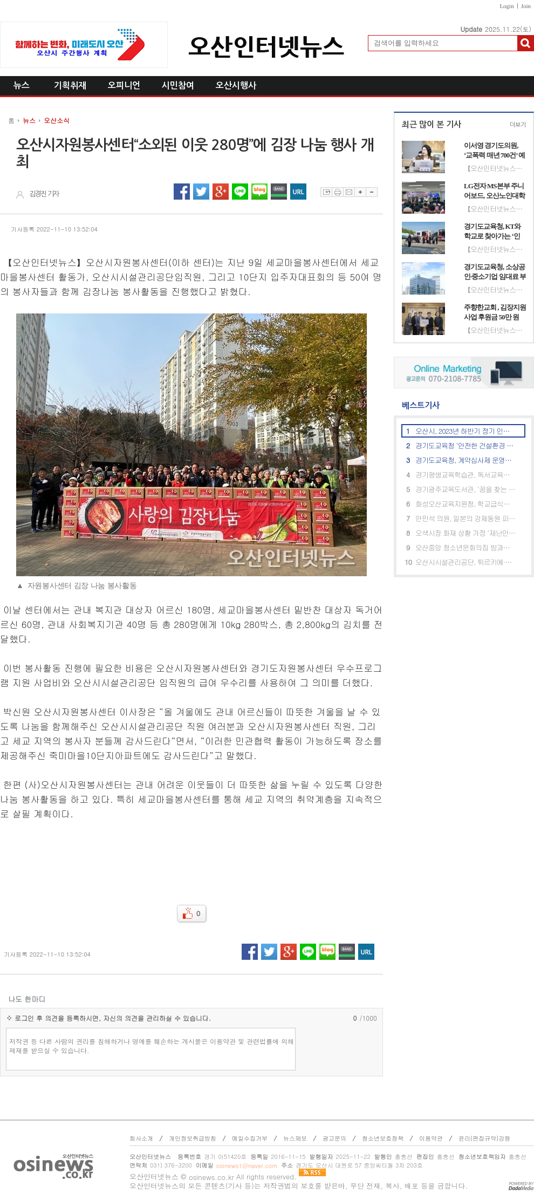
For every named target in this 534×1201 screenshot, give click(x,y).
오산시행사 (236, 85)
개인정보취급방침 (192, 1138)
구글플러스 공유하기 (221, 191)
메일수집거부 (250, 1138)
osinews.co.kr (211, 1177)
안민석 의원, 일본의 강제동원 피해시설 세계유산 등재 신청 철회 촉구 (465, 518)
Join (526, 6)
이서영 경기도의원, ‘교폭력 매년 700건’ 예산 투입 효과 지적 (494, 150)
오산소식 (57, 120)
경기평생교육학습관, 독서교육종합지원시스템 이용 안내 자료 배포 (465, 474)
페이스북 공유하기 (182, 191)
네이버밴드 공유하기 (279, 191)
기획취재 (70, 85)
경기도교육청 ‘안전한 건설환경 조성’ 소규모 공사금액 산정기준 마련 (465, 445)
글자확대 (360, 192)
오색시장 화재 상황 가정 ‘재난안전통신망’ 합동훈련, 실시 (465, 532)
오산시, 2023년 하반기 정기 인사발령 (465, 430)
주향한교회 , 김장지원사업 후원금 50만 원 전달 (495, 312)
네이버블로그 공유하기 (259, 191)
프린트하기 (337, 192)
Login (506, 6)
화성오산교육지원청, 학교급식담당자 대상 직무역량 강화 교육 (465, 503)
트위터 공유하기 (201, 191)
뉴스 (21, 85)
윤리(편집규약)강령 (484, 1138)
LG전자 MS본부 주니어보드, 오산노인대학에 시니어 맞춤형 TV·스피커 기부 (494, 191)
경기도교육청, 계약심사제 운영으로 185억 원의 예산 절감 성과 (465, 460)
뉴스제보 (295, 1138)
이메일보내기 (348, 192)
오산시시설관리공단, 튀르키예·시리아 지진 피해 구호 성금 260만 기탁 (465, 562)
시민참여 (178, 85)
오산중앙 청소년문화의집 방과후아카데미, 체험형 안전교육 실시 (465, 547)
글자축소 (372, 192)
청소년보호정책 (382, 1138)
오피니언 (124, 85)
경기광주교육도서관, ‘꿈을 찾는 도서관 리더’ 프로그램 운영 (465, 489)
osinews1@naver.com (246, 1166)
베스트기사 (417, 405)
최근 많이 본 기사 (431, 124)
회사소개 (141, 1138)
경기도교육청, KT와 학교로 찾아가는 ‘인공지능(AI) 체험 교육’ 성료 (493, 231)
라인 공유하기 (240, 191)
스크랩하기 (326, 192)
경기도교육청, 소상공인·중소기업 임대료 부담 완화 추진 (495, 272)
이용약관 (431, 1138)
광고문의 (334, 1138)
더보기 (518, 125)
